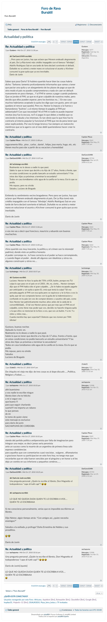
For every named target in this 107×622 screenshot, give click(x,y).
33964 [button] (63, 42)
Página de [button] (49, 41)
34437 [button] (97, 42)
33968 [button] (88, 42)
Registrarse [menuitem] (82, 25)
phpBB (46, 614)
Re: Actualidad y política (19, 46)
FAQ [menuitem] (9, 25)
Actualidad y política (18, 37)
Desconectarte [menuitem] (96, 25)
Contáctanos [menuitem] (67, 610)
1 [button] (56, 42)
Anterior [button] (53, 41)
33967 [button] (82, 42)
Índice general (13, 610)
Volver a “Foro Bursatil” (15, 591)
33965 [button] (69, 42)
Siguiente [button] (101, 41)
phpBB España (63, 616)
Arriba (101, 132)
